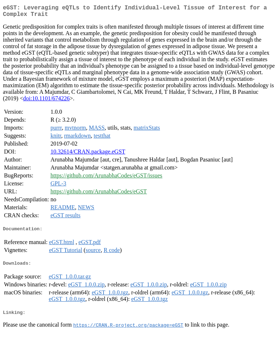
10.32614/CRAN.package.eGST (87, 154)
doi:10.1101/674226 (46, 101)
